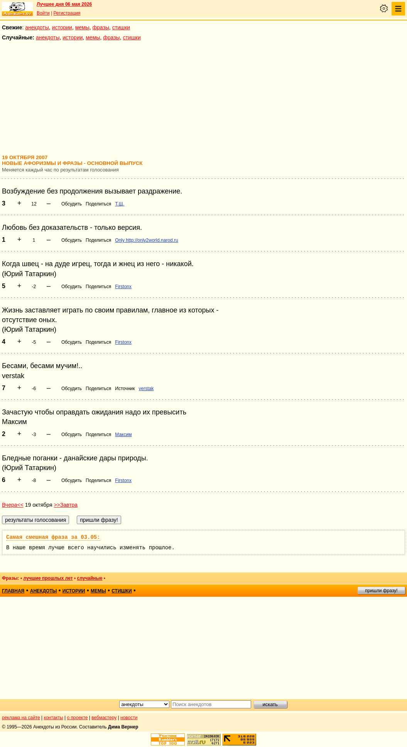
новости (128, 717)
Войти (43, 13)
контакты (53, 717)
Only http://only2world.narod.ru (146, 240)
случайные (90, 578)
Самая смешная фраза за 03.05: (53, 537)
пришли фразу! (381, 590)
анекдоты (37, 27)
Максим (123, 434)
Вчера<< (13, 505)
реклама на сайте (21, 717)
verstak (146, 388)
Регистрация (66, 13)
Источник (125, 388)
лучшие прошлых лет (48, 578)
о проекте (77, 717)
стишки (121, 27)
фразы (101, 27)
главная (13, 591)
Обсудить (71, 204)
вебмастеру (104, 717)
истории (62, 27)
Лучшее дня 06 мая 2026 (64, 4)
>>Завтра (66, 505)
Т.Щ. (119, 204)
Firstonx (123, 286)
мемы (82, 27)
